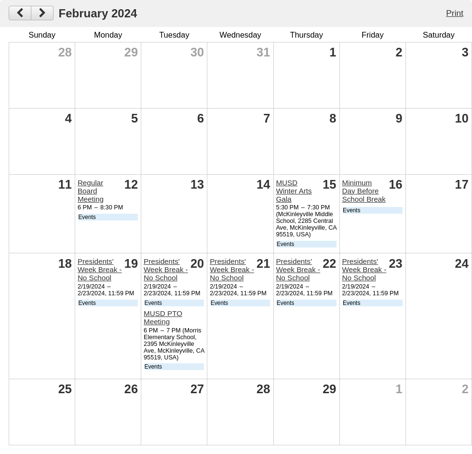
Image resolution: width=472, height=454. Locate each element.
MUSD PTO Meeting (163, 317)
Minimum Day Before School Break (364, 191)
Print (454, 13)
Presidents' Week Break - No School (100, 269)
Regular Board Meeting (91, 191)
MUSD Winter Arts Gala (293, 191)
